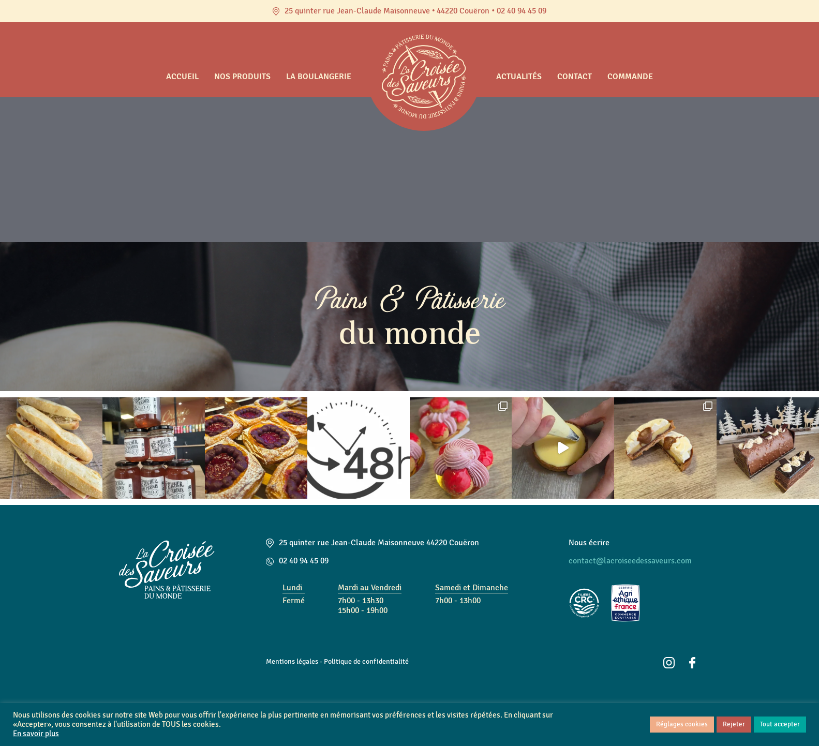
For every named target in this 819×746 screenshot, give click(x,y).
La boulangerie (318, 76)
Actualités (519, 76)
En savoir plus (36, 733)
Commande (630, 76)
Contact (574, 76)
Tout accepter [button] (780, 724)
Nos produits (242, 76)
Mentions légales (292, 661)
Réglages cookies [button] (682, 724)
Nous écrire (589, 543)
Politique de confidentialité (366, 661)
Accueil (182, 76)
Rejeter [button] (734, 724)
